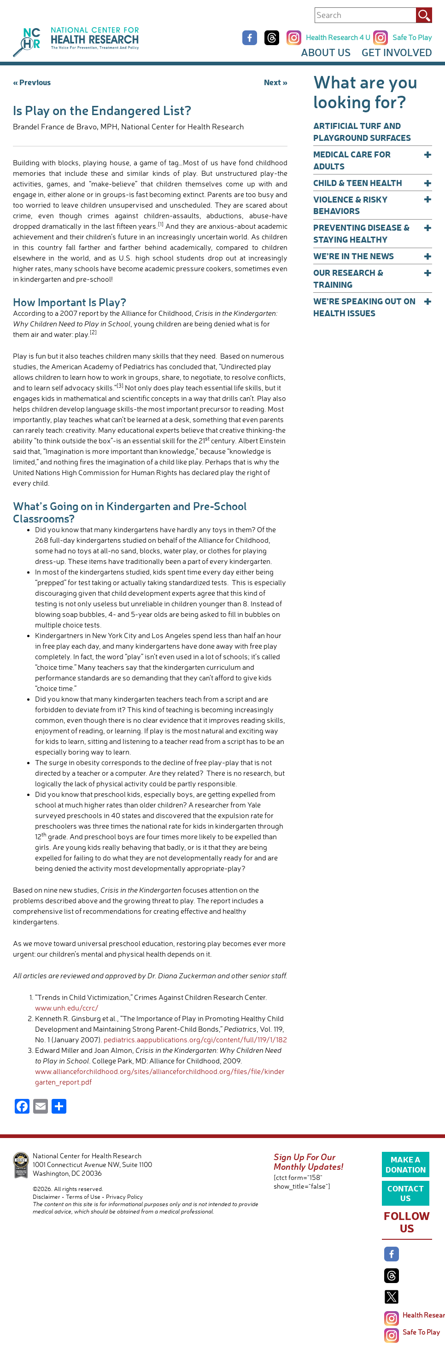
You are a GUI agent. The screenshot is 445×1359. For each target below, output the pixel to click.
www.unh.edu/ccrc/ (67, 1007)
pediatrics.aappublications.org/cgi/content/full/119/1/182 (195, 1039)
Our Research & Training (372, 278)
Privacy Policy (124, 1196)
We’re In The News (372, 256)
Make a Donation (406, 1164)
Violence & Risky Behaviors (372, 205)
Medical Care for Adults (372, 160)
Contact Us (405, 1193)
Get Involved (397, 52)
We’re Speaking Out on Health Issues (372, 307)
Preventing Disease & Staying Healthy (372, 233)
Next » (275, 81)
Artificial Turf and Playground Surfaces (362, 131)
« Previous (32, 81)
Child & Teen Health (372, 183)
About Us (326, 52)
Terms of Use (83, 1196)
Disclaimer (46, 1196)
